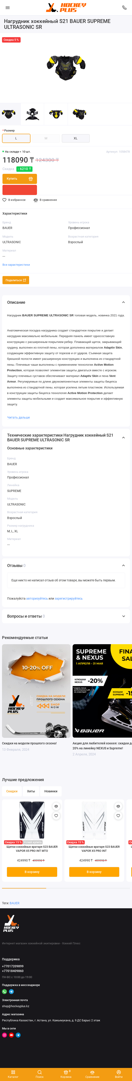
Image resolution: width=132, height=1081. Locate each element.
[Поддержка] (124, 7)
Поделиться (16, 280)
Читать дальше (18, 417)
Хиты (31, 791)
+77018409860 (13, 971)
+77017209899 (13, 966)
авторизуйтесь (37, 599)
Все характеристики (16, 264)
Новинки (50, 791)
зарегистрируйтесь (69, 599)
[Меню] (7, 7)
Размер (9, 130)
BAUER (14, 903)
